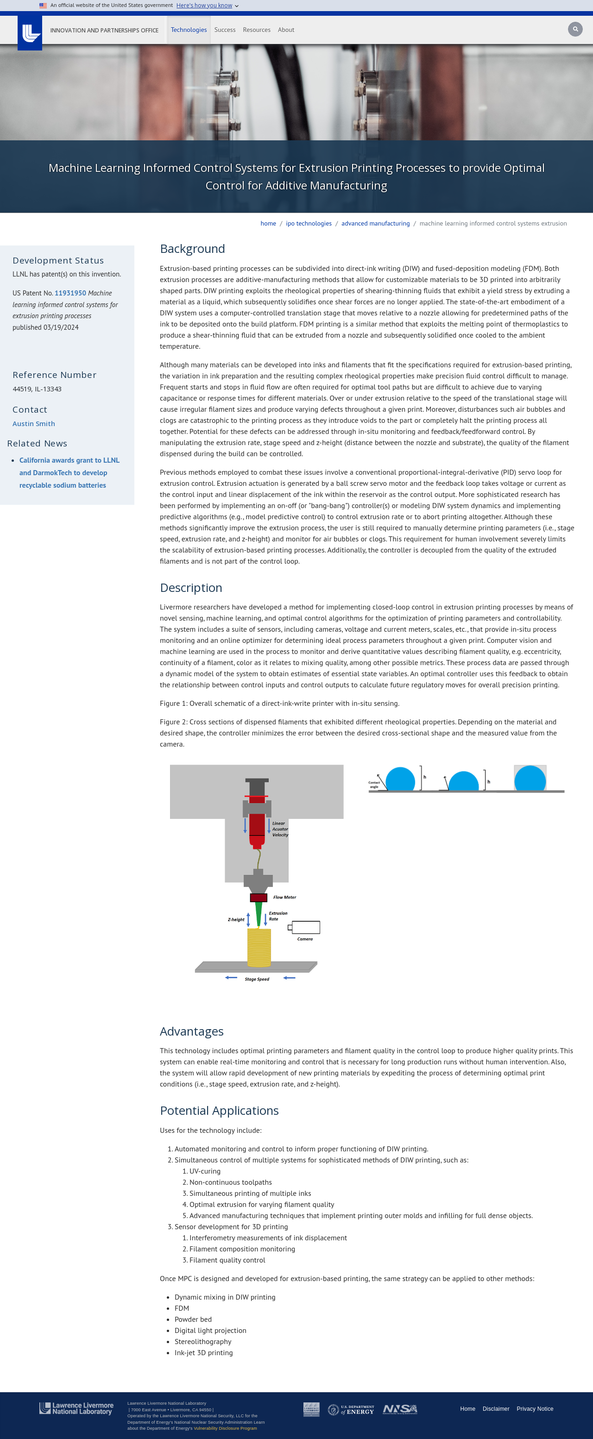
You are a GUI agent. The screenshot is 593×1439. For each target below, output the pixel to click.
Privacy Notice (535, 1409)
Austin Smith (34, 423)
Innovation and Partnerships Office (104, 30)
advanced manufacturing (375, 223)
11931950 (70, 293)
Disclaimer (496, 1409)
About (286, 29)
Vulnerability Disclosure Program (225, 1428)
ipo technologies (309, 223)
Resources (257, 29)
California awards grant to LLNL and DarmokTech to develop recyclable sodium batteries (69, 472)
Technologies (189, 29)
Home (269, 223)
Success (225, 29)
